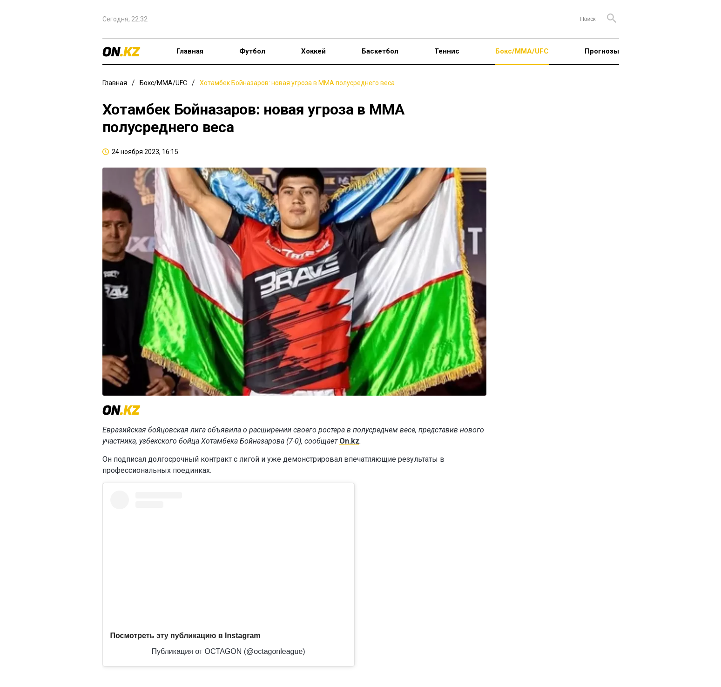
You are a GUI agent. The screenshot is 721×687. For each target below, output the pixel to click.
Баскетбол (380, 51)
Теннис (446, 51)
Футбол (252, 51)
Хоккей (313, 51)
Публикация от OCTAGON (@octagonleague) (228, 651)
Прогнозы (602, 51)
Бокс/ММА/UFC (522, 51)
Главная (189, 51)
